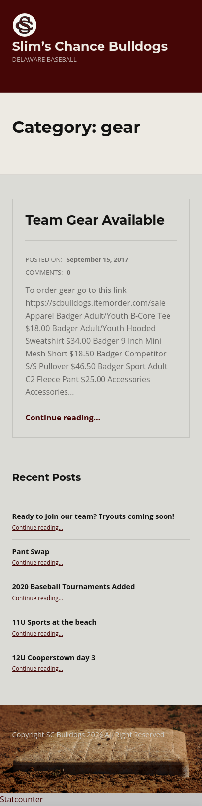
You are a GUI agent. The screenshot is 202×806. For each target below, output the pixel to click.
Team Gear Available (95, 220)
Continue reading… (62, 417)
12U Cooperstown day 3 (54, 657)
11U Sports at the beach (54, 622)
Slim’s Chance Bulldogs (90, 46)
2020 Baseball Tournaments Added (73, 586)
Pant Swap (31, 551)
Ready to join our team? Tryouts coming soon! (93, 516)
